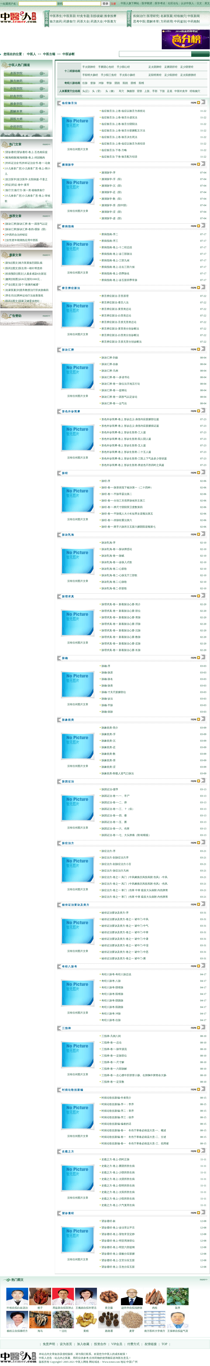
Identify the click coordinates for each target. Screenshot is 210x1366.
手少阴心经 (123, 66)
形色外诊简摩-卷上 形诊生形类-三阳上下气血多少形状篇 (134, 458)
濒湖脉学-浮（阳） (112, 179)
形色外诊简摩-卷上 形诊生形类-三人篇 (124, 432)
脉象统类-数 (108, 753)
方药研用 (166, 21)
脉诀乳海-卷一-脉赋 (113, 555)
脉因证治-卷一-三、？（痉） (118, 808)
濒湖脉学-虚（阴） (112, 218)
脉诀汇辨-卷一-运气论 (114, 403)
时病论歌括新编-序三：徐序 (118, 1117)
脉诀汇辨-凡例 (110, 370)
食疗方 (10, 190)
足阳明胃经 (155, 74)
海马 (40, 1330)
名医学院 (16, 73)
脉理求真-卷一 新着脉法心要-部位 (121, 610)
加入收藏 (83, 1344)
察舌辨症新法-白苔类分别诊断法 (120, 335)
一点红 (63, 1330)
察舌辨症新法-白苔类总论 (116, 315)
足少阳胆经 (170, 74)
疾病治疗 (139, 16)
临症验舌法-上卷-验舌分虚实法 (119, 117)
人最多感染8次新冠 (35, 273)
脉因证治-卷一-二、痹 (114, 802)
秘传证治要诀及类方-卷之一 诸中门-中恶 (125, 951)
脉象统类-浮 (108, 734)
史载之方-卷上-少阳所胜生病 (118, 1198)
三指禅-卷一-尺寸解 (113, 1062)
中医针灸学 (181, 91)
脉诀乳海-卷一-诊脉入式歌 (117, 562)
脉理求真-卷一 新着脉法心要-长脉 (121, 650)
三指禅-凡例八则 (111, 1036)
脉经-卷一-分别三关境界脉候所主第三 (123, 500)
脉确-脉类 (107, 685)
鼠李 (177, 1307)
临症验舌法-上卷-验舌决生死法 (119, 137)
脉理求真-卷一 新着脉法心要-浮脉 (121, 623)
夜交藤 (109, 1307)
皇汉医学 (11, 179)
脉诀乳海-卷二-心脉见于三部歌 (119, 575)
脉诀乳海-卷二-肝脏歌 (114, 588)
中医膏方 (110, 21)
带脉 (109, 83)
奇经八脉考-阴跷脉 (112, 1000)
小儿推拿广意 (13, 168)
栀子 (40, 1307)
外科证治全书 (13, 163)
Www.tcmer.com (111, 1361)
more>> (46, 144)
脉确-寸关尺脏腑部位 (114, 692)
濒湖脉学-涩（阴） (112, 211)
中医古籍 (49, 54)
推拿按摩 (110, 16)
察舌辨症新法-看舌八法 (115, 302)
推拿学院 (16, 103)
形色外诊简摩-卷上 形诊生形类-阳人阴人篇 (126, 438)
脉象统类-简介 (110, 727)
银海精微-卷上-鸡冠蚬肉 (31, 157)
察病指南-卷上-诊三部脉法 (117, 253)
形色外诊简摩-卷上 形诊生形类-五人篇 (124, 445)
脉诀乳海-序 (108, 542)
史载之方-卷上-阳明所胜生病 (118, 1185)
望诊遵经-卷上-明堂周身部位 (118, 1240)
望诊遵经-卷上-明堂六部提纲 (118, 1247)
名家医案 (166, 16)
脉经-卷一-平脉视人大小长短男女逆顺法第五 (127, 513)
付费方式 (133, 1344)
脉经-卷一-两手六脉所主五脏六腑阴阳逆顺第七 (129, 526)
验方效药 (56, 21)
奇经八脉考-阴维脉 (112, 987)
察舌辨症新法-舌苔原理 (115, 295)
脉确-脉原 (107, 672)
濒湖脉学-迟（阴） (112, 192)
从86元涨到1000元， (30, 279)
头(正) (85, 91)
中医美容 (69, 16)
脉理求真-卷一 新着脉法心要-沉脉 (121, 630)
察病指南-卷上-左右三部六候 (118, 266)
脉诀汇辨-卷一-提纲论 (114, 390)
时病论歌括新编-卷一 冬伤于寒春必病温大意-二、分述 (134, 1136)
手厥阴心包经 (106, 66)
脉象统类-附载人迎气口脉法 (118, 773)
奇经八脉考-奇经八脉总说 (116, 974)
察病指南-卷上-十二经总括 (117, 247)
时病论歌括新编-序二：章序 (118, 1110)
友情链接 (150, 1344)
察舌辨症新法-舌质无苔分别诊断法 (122, 341)
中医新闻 (194, 16)
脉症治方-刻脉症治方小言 (116, 864)
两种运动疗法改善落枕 (30, 295)
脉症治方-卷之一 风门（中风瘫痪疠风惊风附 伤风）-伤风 (134, 883)
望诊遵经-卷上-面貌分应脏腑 (118, 1253)
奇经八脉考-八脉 (111, 980)
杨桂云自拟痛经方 (17, 1330)
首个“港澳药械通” (29, 284)
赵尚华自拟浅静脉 (131, 1307)
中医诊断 (68, 54)
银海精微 (11, 157)
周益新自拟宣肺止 (63, 1307)
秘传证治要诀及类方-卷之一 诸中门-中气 (125, 925)
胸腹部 (131, 91)
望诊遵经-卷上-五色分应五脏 (118, 1266)
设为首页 (66, 1344)
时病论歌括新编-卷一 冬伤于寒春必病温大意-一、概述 (134, 1130)
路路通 (109, 1330)
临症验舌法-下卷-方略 (114, 150)
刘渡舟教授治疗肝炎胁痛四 (32, 290)
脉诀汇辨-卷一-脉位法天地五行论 (121, 383)
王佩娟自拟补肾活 (86, 1307)
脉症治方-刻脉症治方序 (115, 857)
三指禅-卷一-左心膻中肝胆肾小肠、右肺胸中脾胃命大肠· (134, 1075)
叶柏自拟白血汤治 (17, 1307)
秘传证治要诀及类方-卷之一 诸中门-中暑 (125, 938)
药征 (8, 184)
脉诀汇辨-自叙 (110, 364)
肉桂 (154, 1307)
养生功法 (11, 295)
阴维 (133, 83)
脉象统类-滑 (108, 760)
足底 (169, 91)
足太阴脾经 (155, 66)
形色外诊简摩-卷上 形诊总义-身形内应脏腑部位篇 (130, 419)
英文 (207, 3)
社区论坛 (173, 3)
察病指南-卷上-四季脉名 (115, 273)
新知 (8, 262)
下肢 (162, 91)
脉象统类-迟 (108, 747)
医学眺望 (147, 3)
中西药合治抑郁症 (17, 234)
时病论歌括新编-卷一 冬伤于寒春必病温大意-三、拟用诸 (135, 1143)
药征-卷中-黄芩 (20, 184)
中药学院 (16, 126)
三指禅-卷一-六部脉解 (114, 1068)
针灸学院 (16, 96)
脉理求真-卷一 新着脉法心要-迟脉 (121, 643)
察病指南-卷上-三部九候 (115, 260)
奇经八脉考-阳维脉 (112, 994)
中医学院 (16, 88)
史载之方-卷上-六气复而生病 (118, 1205)
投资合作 (100, 1344)
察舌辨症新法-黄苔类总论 (116, 309)
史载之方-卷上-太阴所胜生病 (118, 1179)
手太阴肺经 (88, 66)
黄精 (86, 1330)
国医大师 (16, 119)
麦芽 (131, 1330)
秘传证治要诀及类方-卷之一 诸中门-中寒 (125, 932)
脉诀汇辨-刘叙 (110, 357)
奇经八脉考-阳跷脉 (112, 1007)
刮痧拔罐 (97, 16)
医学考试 (160, 3)
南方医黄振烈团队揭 (30, 262)
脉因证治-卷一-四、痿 (114, 815)
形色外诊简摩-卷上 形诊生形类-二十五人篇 (126, 452)
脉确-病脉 (107, 711)
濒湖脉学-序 (108, 172)
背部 (139, 91)
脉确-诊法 (107, 698)
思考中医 (139, 21)
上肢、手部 (150, 91)
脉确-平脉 (107, 705)
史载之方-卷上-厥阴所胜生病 (118, 1165)
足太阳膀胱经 (188, 74)
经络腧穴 (180, 16)
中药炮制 (194, 21)
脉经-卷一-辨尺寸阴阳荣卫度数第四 (122, 507)
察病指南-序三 (110, 240)
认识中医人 (187, 3)
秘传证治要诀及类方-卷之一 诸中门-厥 (124, 958)
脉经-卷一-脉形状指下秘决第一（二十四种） (127, 487)
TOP (164, 1344)
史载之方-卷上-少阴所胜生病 (118, 1172)
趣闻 (8, 279)
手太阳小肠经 (127, 74)
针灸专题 (83, 16)
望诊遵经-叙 (108, 1221)
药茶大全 (83, 21)
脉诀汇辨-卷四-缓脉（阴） (32, 229)
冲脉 (101, 83)
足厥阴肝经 (170, 66)
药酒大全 (97, 21)
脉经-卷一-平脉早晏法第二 (117, 494)
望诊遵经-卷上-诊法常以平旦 (118, 1227)
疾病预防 (11, 273)
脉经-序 (106, 481)
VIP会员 (116, 1344)
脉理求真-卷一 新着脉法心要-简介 (121, 604)
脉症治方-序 (108, 851)
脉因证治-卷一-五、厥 (114, 822)
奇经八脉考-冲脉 (111, 1013)
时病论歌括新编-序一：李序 (118, 1104)
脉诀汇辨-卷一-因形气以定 (32, 223)
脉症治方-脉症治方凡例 (115, 870)
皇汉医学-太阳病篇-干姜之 (32, 179)
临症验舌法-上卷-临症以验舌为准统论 (123, 110)
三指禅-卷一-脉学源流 (114, 1049)
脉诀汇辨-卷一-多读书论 (115, 377)
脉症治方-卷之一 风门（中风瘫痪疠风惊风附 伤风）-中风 (134, 877)
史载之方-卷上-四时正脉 (115, 1159)
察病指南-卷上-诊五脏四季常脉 (119, 280)
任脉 (85, 83)
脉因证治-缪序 (110, 789)
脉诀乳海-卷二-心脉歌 (114, 581)
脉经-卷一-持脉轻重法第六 (117, 520)
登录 (105, 3)
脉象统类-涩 (108, 766)
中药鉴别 (180, 21)
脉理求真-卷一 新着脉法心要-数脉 (121, 637)
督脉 (93, 83)
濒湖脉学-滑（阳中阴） (115, 205)
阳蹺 (125, 83)
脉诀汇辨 (11, 223)
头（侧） (110, 91)
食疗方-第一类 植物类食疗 (29, 190)
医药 (8, 268)
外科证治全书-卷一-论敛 (36, 163)
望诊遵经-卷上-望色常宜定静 (118, 1234)
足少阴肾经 (186, 66)
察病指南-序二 (110, 234)
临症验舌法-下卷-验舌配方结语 (119, 156)
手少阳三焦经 (109, 74)
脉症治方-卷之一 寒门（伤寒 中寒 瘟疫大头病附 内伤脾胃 (135, 890)
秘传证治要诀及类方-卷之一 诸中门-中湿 (125, 945)
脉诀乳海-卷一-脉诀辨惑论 (117, 549)
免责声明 (49, 1344)
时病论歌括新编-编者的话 (116, 1123)
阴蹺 (117, 83)
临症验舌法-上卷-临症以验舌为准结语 (123, 143)
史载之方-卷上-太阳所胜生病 (118, 1192)
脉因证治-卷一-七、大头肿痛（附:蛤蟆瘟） (126, 835)
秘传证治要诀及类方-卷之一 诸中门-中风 (125, 919)
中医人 (31, 54)
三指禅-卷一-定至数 (113, 1081)
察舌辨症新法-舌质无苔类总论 (119, 322)
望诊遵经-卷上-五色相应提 (32, 152)
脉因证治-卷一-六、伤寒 (115, 828)
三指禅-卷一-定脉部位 (114, 1055)
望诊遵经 (11, 152)
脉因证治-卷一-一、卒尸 (115, 795)
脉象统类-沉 (108, 740)
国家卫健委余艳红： (30, 300)
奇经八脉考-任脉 (111, 1020)
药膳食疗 (69, 21)
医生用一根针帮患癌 (30, 268)
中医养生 (56, 16)
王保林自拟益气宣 (177, 1330)
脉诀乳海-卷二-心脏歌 (114, 568)
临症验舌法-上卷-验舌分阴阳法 (119, 124)
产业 (8, 284)
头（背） (97, 91)
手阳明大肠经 (90, 74)
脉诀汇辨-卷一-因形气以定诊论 (119, 396)
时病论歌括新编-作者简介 (116, 1097)
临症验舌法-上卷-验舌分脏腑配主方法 (123, 130)
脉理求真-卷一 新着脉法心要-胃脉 (121, 617)
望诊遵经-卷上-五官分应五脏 (118, 1260)
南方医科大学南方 (154, 1330)
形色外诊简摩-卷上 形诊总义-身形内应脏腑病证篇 (130, 425)
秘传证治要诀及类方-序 (115, 912)
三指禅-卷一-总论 (112, 1042)
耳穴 (121, 91)
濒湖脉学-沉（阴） (112, 185)
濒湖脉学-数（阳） (112, 198)
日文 (199, 3)
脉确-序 (106, 666)
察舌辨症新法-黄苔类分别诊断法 (120, 328)
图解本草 (153, 21)
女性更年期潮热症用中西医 (22, 240)
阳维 (141, 83)
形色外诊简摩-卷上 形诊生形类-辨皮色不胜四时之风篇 (133, 465)
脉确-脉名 (107, 679)
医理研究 (153, 16)
